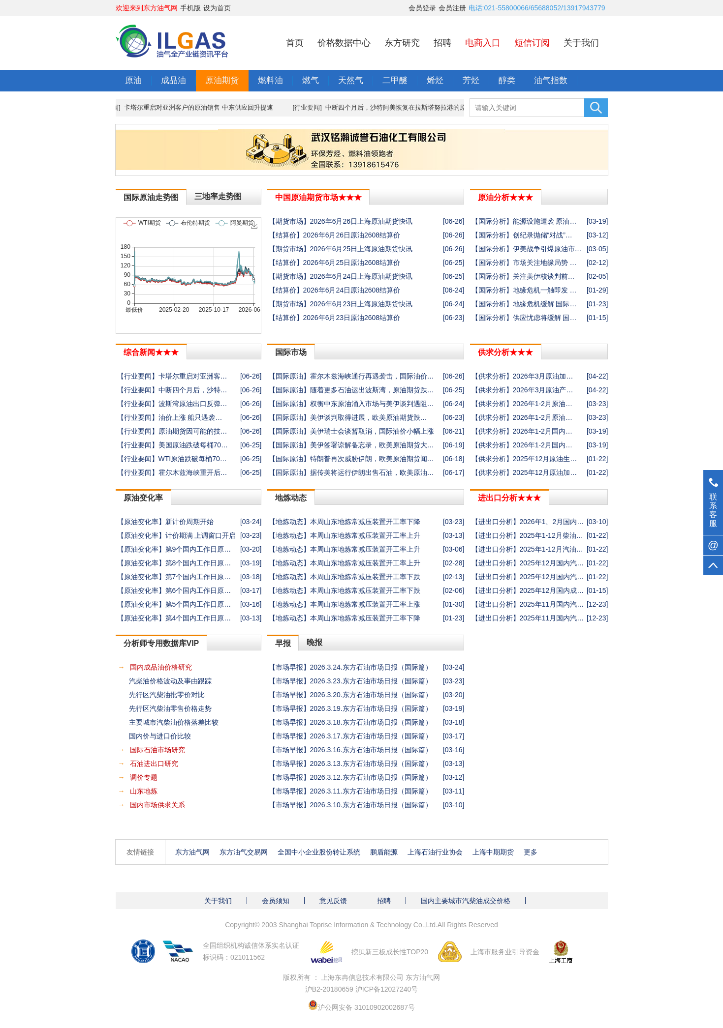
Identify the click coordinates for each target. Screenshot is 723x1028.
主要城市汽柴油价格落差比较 (174, 722)
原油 (133, 80)
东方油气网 (192, 852)
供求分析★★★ (505, 352)
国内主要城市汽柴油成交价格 (465, 901)
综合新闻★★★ (151, 352)
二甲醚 (395, 80)
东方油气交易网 (244, 852)
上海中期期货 (493, 852)
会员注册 (452, 8)
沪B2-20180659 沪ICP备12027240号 (361, 989)
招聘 (442, 43)
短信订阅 (532, 43)
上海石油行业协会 (435, 852)
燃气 (310, 80)
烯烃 (435, 80)
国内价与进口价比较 (160, 736)
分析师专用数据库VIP (161, 643)
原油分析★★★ (505, 197)
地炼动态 (291, 498)
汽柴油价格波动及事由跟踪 (170, 681)
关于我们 (581, 43)
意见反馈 (333, 901)
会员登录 (422, 8)
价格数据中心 (344, 43)
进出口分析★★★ (509, 498)
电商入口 (483, 43)
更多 (530, 852)
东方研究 (402, 43)
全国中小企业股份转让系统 (319, 852)
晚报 (314, 642)
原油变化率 (143, 498)
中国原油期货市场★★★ (318, 197)
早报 (283, 643)
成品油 (173, 80)
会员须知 (275, 901)
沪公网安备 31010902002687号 (366, 1007)
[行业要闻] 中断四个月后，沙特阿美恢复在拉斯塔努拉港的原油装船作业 (400, 107)
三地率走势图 (218, 196)
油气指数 (550, 80)
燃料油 (270, 80)
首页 (295, 43)
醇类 (507, 80)
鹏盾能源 (384, 852)
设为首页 (217, 8)
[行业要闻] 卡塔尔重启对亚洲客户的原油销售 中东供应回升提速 (188, 107)
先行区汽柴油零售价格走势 (170, 708)
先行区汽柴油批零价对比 (167, 695)
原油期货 (222, 80)
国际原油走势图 (151, 197)
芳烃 (471, 80)
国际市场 (291, 352)
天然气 (350, 80)
